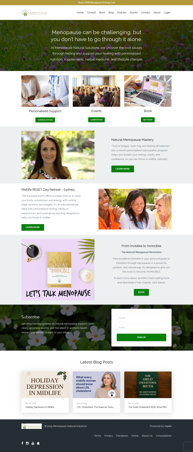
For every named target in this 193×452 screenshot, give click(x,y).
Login (167, 12)
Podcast (121, 12)
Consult (91, 12)
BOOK (141, 292)
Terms (97, 435)
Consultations (164, 435)
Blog (111, 12)
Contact (145, 12)
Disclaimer (122, 435)
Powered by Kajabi (161, 426)
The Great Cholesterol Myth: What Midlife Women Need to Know (160, 407)
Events (134, 12)
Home (80, 12)
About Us (147, 435)
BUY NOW (147, 120)
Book (102, 12)
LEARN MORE (96, 120)
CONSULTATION (45, 120)
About (156, 12)
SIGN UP (141, 337)
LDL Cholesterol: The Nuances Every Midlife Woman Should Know (109, 407)
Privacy (108, 435)
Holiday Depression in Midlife (39, 407)
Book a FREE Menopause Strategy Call (96, 2)
